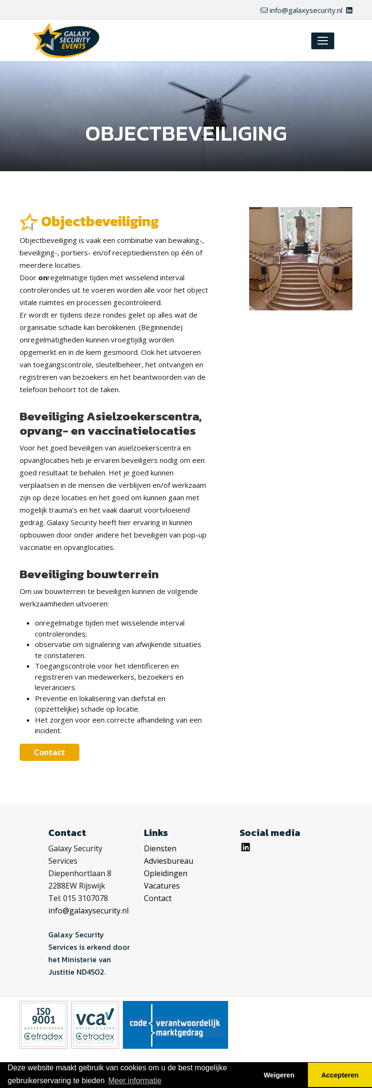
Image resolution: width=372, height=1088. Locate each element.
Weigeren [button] (279, 1075)
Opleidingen (165, 873)
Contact (49, 752)
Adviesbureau (168, 861)
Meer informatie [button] (134, 1081)
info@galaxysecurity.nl (301, 10)
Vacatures (162, 885)
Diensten (160, 848)
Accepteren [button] (340, 1075)
